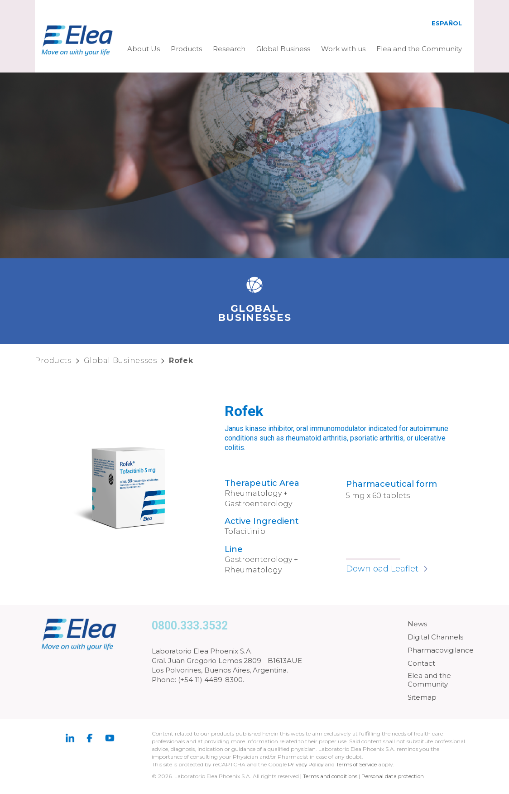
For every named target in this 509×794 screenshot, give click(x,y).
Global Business (283, 48)
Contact (421, 663)
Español (447, 23)
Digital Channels (435, 637)
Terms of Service (358, 764)
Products (186, 48)
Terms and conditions (330, 776)
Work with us (343, 48)
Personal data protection (394, 776)
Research (229, 48)
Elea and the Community (419, 48)
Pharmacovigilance (441, 650)
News (417, 624)
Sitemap (422, 697)
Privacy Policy (306, 764)
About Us (143, 48)
